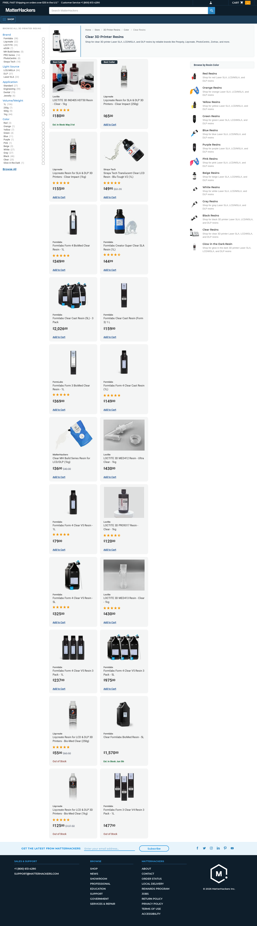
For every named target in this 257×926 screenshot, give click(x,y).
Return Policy (152, 898)
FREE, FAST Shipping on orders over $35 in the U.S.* (30, 2)
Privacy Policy (152, 903)
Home (88, 30)
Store (97, 30)
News (94, 873)
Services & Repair (102, 903)
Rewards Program (155, 888)
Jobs (145, 893)
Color (126, 30)
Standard (11, 86)
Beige (8, 146)
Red (7, 123)
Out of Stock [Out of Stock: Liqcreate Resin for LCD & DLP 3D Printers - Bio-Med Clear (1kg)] (59, 834)
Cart (241, 3)
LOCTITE (11, 45)
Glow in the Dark (14, 163)
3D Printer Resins (111, 30)
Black (9, 156)
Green (9, 133)
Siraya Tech (12, 62)
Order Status (152, 878)
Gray (8, 153)
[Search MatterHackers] (211, 10)
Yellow (9, 130)
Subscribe (154, 848)
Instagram (211, 848)
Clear (9, 159)
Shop (94, 868)
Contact (148, 873)
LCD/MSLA (12, 70)
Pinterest (225, 848)
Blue (8, 136)
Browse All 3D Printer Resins (22, 28)
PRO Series (12, 55)
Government (99, 898)
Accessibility (151, 913)
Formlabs (11, 38)
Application (10, 82)
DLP (8, 74)
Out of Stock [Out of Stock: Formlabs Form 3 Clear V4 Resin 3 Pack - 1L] (110, 834)
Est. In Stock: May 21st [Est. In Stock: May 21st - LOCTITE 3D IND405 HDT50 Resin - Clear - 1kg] (64, 125)
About (146, 868)
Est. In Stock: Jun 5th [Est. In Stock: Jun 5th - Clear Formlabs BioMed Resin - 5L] (114, 761)
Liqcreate (11, 41)
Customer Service (70, 2)
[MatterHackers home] (219, 874)
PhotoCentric (12, 58)
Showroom (98, 878)
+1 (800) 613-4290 (90, 2)
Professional (100, 883)
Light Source (11, 66)
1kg (8, 114)
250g (8, 108)
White (9, 149)
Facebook (197, 848)
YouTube (232, 848)
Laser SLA (11, 77)
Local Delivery (153, 883)
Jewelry (9, 96)
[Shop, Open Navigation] (8, 19)
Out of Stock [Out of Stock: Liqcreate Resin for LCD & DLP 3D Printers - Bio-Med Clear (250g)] (59, 761)
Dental (9, 92)
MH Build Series (14, 52)
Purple (9, 139)
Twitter (204, 848)
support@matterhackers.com (36, 873)
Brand (7, 34)
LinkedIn (218, 848)
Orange (9, 126)
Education (98, 888)
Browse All (9, 169)
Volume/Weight (13, 100)
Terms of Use (151, 908)
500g (8, 111)
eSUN (8, 48)
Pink (8, 143)
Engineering (12, 89)
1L (8, 104)
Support (96, 893)
